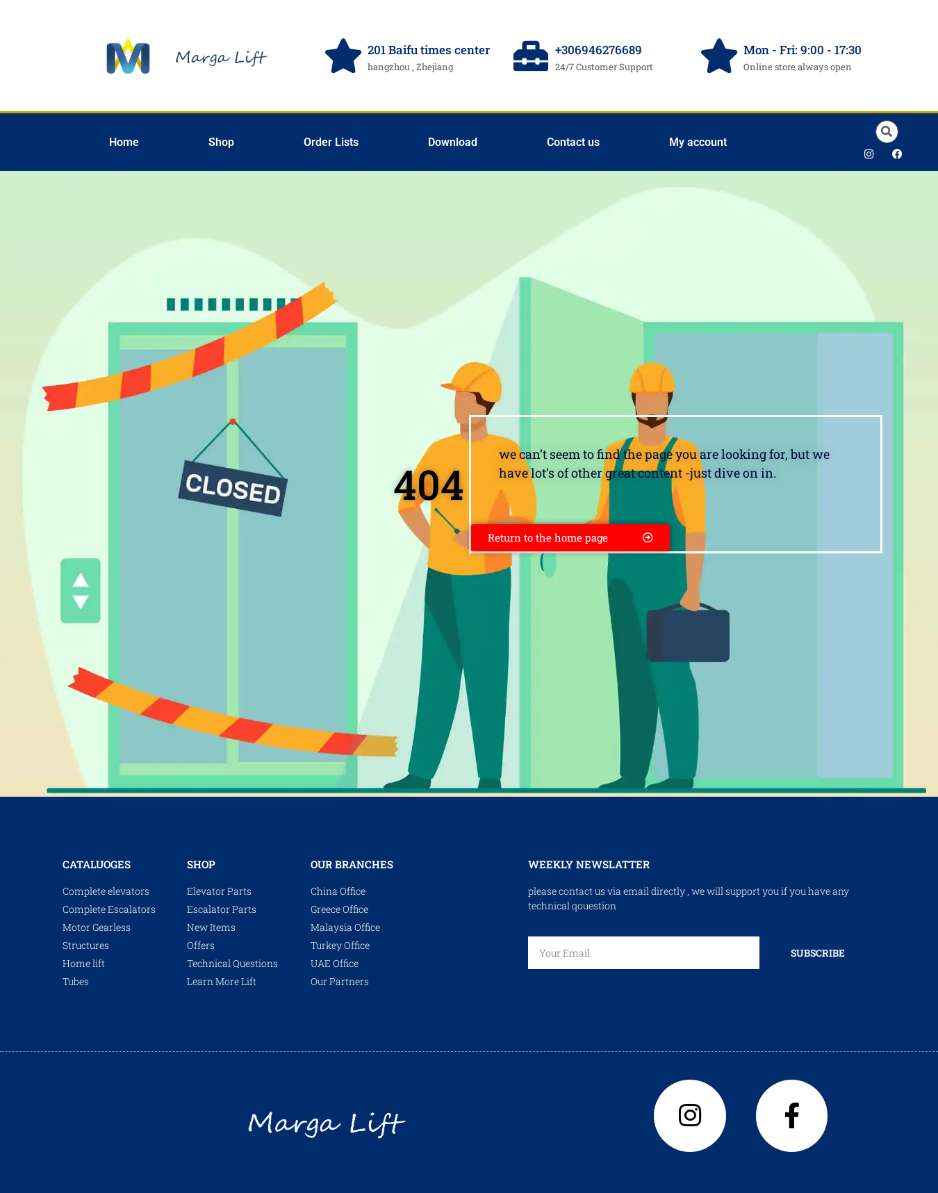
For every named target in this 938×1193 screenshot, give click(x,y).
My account (698, 142)
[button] (886, 131)
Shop (221, 142)
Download (452, 142)
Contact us (573, 142)
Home (124, 142)
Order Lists (331, 142)
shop (201, 864)
